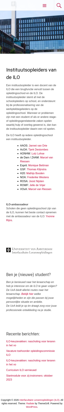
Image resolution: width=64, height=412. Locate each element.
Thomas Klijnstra (36, 169)
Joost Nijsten (36, 181)
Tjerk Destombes (38, 149)
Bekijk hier (27, 294)
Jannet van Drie (38, 145)
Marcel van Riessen (40, 189)
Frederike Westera (38, 177)
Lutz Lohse (38, 153)
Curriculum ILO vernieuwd (21, 370)
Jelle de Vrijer (37, 185)
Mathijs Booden (35, 173)
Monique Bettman (38, 165)
